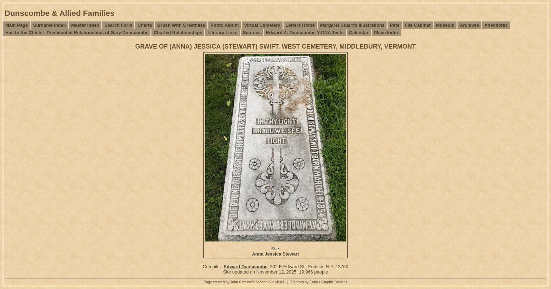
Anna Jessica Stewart (275, 254)
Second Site (264, 282)
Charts (144, 25)
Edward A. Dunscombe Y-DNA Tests (305, 32)
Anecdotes (495, 25)
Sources (252, 32)
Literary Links (222, 32)
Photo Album (224, 25)
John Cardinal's (242, 282)
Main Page (16, 25)
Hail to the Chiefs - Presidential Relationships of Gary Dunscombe (76, 32)
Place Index (386, 32)
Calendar (359, 32)
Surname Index (49, 25)
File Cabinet (418, 25)
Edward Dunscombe (245, 266)
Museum (445, 25)
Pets (394, 25)
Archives (469, 25)
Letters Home (300, 25)
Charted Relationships (178, 32)
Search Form (118, 25)
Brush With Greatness (181, 25)
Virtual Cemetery (262, 25)
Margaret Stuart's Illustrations (352, 25)
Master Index (85, 25)
